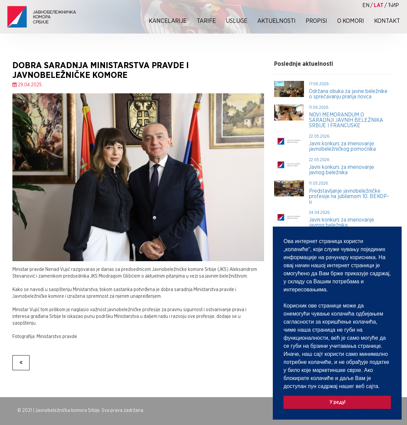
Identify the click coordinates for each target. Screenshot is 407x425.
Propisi (316, 20)
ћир (393, 5)
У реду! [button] (337, 402)
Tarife (206, 20)
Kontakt (387, 20)
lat (379, 5)
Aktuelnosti (276, 20)
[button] (382, 387)
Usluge (236, 20)
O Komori (350, 20)
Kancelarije (168, 20)
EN (365, 5)
